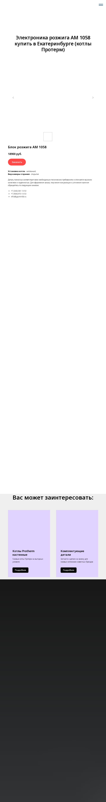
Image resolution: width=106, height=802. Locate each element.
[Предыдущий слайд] (13, 97)
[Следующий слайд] (93, 97)
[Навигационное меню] (101, 5)
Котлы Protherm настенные (23, 552)
